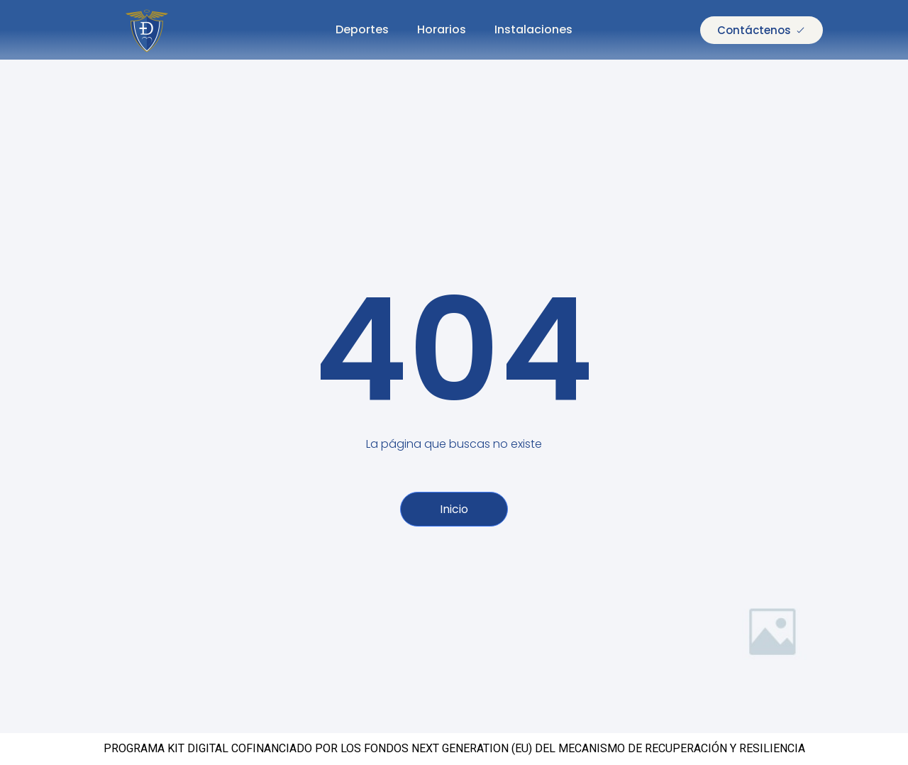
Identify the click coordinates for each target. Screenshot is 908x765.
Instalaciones (533, 29)
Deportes (362, 29)
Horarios (441, 29)
